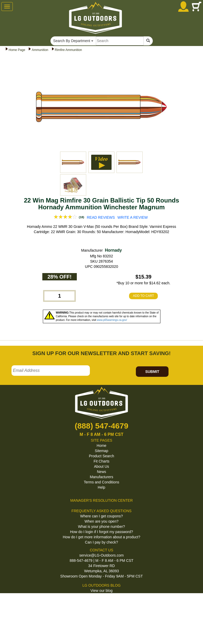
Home (101, 445)
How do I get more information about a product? (101, 537)
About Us (101, 466)
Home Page (17, 50)
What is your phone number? (101, 526)
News (101, 472)
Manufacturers (101, 477)
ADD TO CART (143, 296)
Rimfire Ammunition (68, 50)
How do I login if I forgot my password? (101, 532)
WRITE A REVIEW (133, 217)
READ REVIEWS (101, 217)
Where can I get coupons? (101, 516)
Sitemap (101, 451)
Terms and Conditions (101, 482)
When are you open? (102, 521)
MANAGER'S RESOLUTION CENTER (101, 500)
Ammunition (40, 50)
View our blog (101, 590)
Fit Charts (101, 461)
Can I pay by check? (101, 542)
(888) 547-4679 (101, 425)
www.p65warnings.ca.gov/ (112, 320)
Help (101, 487)
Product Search (101, 456)
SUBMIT (152, 371)
